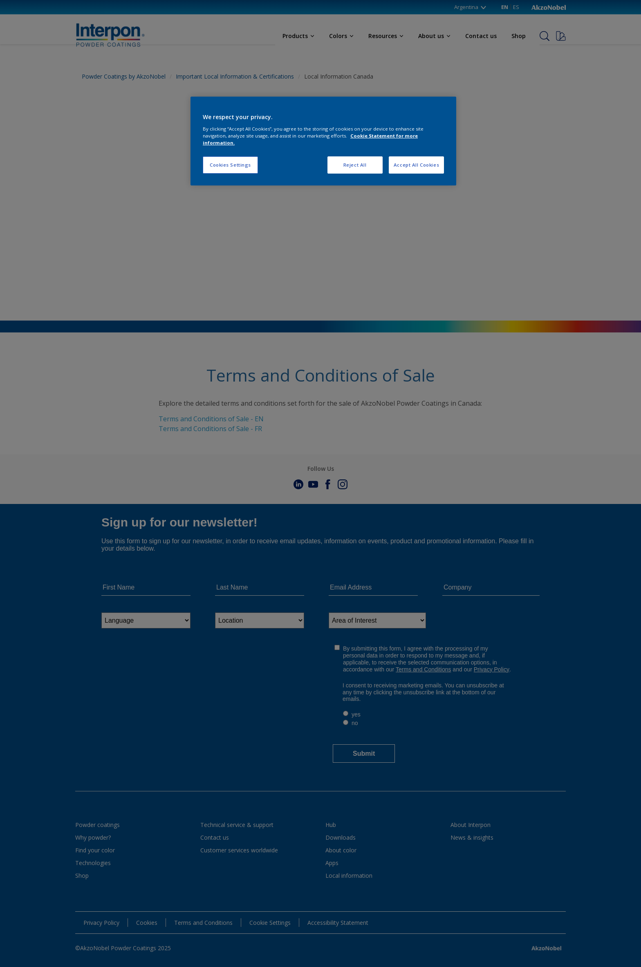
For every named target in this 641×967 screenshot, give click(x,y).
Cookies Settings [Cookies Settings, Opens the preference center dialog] (230, 165)
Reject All (355, 165)
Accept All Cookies (416, 165)
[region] (323, 141)
